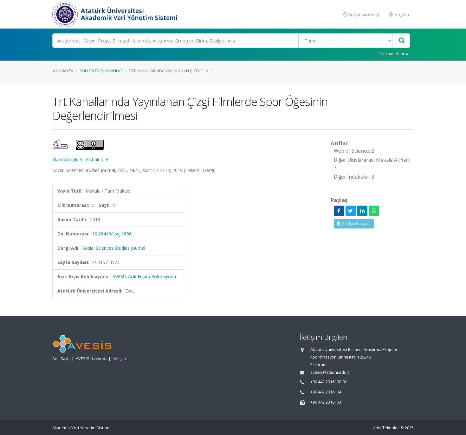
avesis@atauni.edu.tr (330, 372)
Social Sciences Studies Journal (113, 248)
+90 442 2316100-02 (328, 382)
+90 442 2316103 (325, 402)
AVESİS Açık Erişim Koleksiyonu (144, 277)
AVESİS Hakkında (91, 358)
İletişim (119, 358)
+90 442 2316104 (325, 392)
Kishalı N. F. (97, 159)
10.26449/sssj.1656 (112, 234)
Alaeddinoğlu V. (67, 159)
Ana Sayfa (63, 70)
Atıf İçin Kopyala (354, 223)
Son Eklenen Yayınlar (101, 70)
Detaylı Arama (394, 53)
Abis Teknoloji (386, 428)
